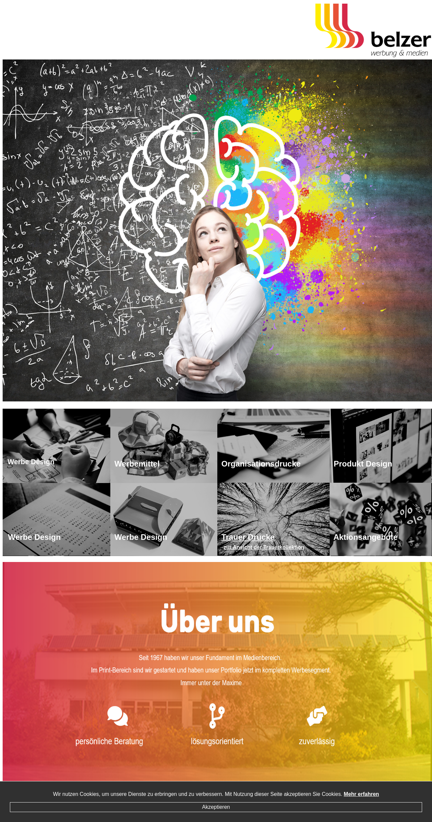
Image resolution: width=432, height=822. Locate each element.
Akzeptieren (216, 807)
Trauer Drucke (247, 537)
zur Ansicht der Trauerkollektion (264, 547)
